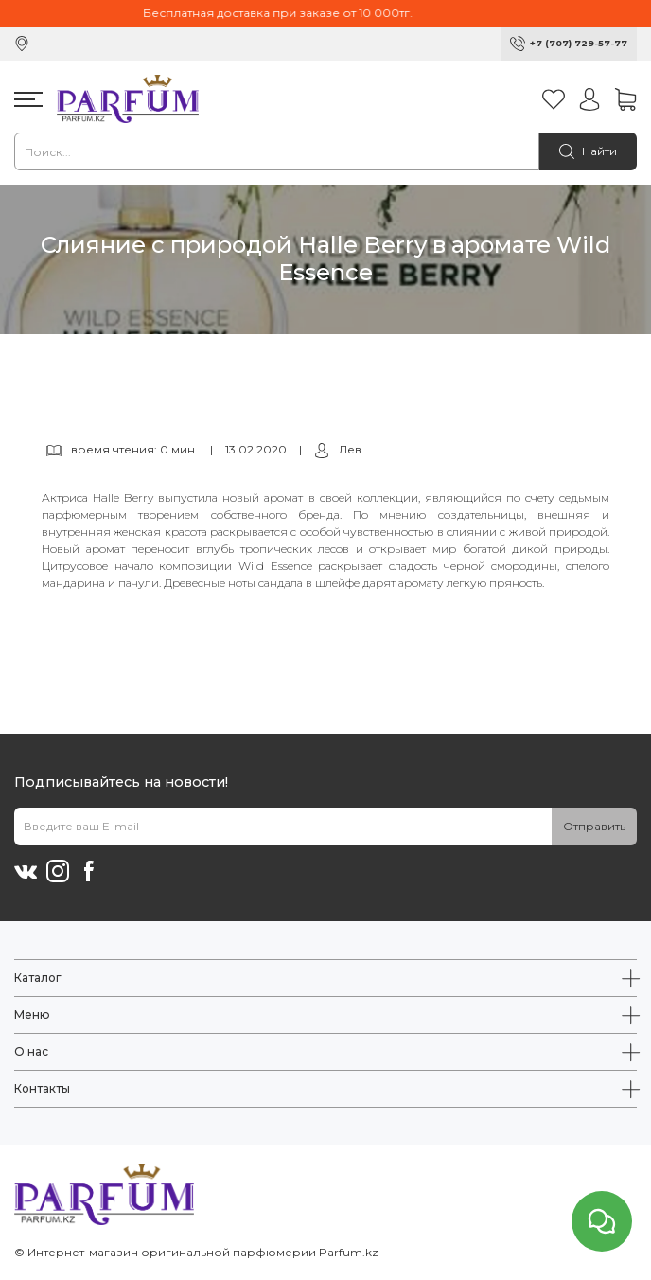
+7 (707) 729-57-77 (578, 43)
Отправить (594, 826)
